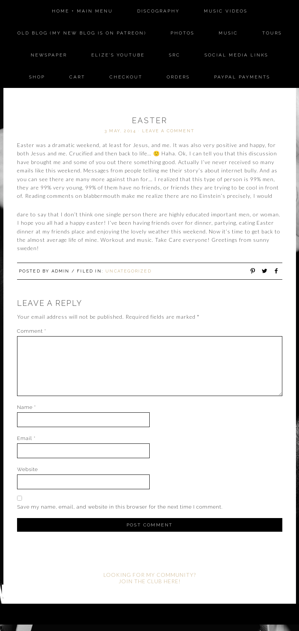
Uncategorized (128, 271)
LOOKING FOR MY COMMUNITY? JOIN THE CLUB (149, 578)
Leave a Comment (168, 130)
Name (26, 407)
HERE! (172, 581)
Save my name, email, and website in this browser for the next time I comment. (120, 507)
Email (26, 438)
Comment (31, 331)
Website (27, 469)
